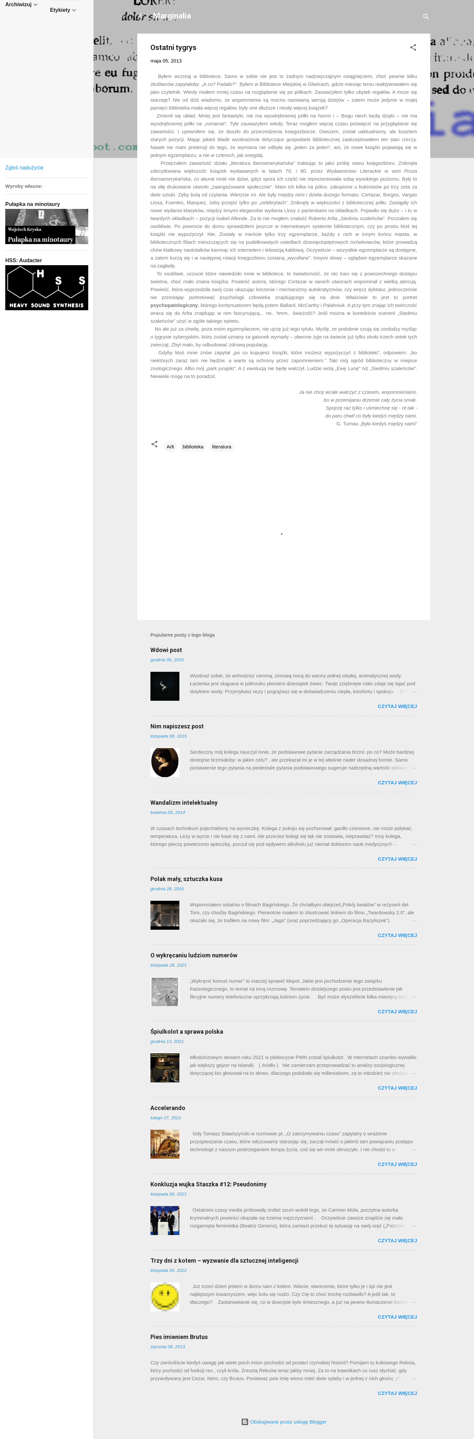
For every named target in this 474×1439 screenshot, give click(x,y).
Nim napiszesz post (177, 726)
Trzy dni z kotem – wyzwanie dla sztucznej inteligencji (224, 1260)
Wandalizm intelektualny (184, 802)
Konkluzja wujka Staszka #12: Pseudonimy (208, 1184)
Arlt (170, 446)
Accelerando (167, 1107)
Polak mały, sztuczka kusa (186, 878)
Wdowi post (166, 649)
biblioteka (193, 446)
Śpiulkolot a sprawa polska (186, 1031)
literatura (221, 446)
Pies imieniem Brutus (179, 1336)
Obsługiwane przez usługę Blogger (284, 1422)
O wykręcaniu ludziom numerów (193, 955)
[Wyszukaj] (426, 18)
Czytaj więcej (397, 706)
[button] (413, 48)
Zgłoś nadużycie (24, 167)
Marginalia (172, 15)
